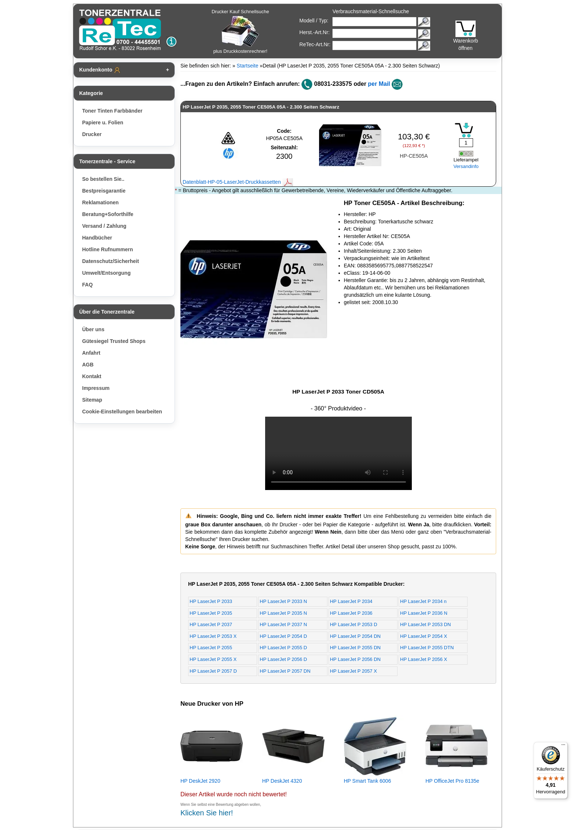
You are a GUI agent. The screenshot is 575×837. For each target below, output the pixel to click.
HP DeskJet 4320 (282, 781)
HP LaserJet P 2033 (211, 601)
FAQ (87, 285)
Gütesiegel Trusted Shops (114, 341)
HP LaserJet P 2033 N (283, 601)
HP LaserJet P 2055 (211, 647)
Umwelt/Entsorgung (106, 273)
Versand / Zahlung (104, 226)
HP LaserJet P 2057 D (213, 671)
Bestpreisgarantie (103, 191)
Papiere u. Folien (102, 122)
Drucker (92, 134)
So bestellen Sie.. (103, 179)
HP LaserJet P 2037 (211, 624)
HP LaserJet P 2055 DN (355, 647)
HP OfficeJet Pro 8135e (452, 781)
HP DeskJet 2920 (200, 781)
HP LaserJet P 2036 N (423, 613)
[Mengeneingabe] (466, 142)
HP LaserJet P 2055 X (213, 659)
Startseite (247, 66)
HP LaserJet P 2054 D (283, 636)
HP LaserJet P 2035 (211, 613)
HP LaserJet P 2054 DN (355, 636)
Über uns (93, 329)
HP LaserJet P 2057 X (353, 671)
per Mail (379, 84)
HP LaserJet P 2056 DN (355, 659)
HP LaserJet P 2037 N (283, 624)
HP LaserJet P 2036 (351, 613)
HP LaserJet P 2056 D (283, 659)
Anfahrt (91, 353)
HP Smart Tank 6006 (367, 781)
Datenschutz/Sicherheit (110, 261)
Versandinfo (466, 166)
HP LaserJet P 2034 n (423, 601)
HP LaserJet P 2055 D (283, 647)
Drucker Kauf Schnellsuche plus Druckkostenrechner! (240, 31)
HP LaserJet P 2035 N (283, 613)
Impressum (96, 388)
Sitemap (92, 400)
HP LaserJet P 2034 (351, 601)
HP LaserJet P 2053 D (353, 624)
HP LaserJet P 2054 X (423, 636)
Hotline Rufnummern (107, 249)
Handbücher (97, 238)
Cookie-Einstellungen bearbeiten (122, 411)
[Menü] (563, 746)
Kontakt (91, 376)
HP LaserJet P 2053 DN (425, 624)
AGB (88, 365)
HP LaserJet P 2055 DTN (427, 647)
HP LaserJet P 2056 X (423, 659)
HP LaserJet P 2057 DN (285, 671)
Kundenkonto (100, 70)
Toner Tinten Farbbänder (112, 111)
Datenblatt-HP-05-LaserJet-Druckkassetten (238, 182)
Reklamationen (100, 202)
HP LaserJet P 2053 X (213, 636)
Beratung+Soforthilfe (107, 214)
